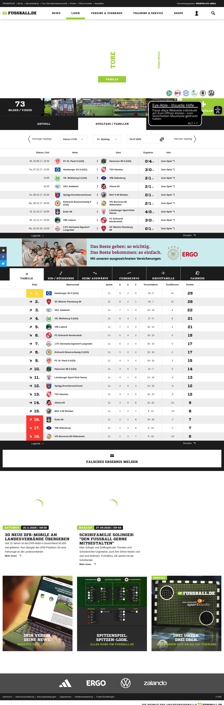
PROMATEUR (9, 3)
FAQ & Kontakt (85, 3)
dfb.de (20, 3)
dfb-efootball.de (32, 3)
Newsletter (99, 3)
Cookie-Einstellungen (105, 697)
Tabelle (112, 79)
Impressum (7, 697)
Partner (73, 3)
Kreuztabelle (163, 275)
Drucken (189, 235)
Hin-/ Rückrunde (61, 275)
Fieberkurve (129, 275)
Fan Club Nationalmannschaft (54, 3)
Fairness (197, 275)
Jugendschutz (65, 697)
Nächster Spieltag (186, 139)
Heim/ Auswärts (95, 275)
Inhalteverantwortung (84, 697)
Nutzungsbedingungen (46, 697)
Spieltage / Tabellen (112, 124)
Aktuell (43, 124)
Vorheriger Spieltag (38, 139)
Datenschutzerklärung (24, 697)
